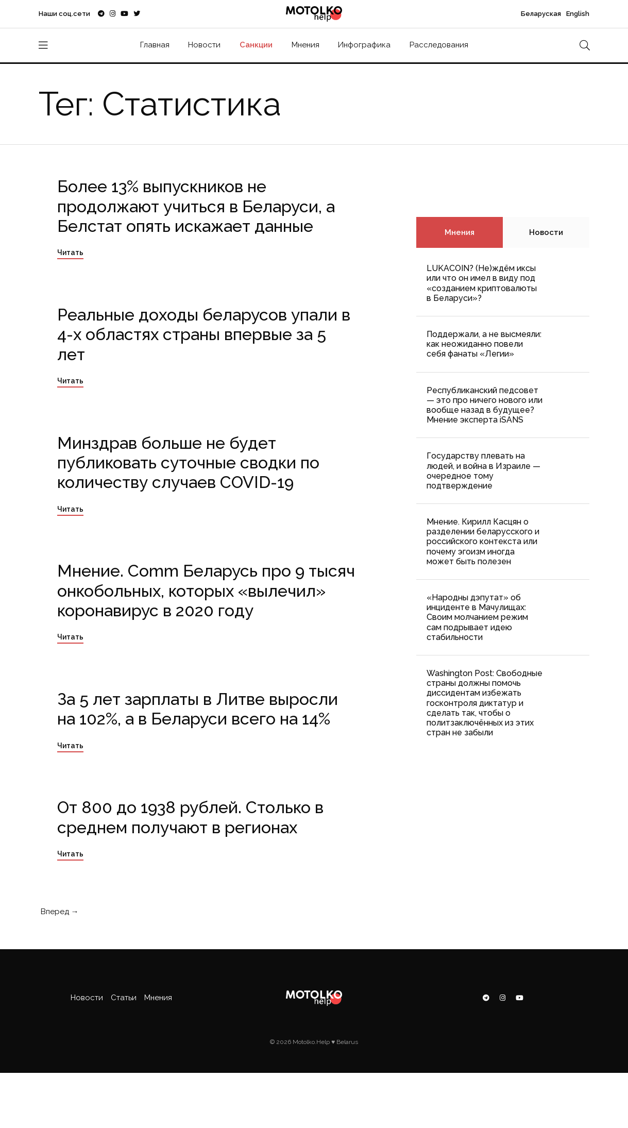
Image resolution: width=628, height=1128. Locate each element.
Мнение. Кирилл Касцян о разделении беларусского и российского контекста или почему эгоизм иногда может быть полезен (483, 541)
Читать (70, 252)
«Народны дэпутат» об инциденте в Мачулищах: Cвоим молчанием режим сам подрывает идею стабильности (477, 617)
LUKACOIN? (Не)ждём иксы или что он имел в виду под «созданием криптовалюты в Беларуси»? (482, 283)
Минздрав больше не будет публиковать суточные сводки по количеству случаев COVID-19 (188, 462)
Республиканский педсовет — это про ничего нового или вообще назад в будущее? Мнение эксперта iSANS (484, 405)
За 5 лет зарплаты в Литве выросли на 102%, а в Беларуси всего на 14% (197, 708)
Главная (154, 44)
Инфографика (364, 44)
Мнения (305, 44)
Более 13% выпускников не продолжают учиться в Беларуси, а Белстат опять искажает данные (196, 206)
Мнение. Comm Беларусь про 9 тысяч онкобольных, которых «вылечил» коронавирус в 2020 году (206, 590)
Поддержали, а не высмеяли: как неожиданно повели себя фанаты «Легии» (484, 344)
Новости (204, 44)
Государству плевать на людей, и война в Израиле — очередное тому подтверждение (483, 471)
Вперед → (59, 911)
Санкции (256, 44)
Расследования (439, 44)
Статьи (124, 997)
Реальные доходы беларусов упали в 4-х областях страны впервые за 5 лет (203, 334)
